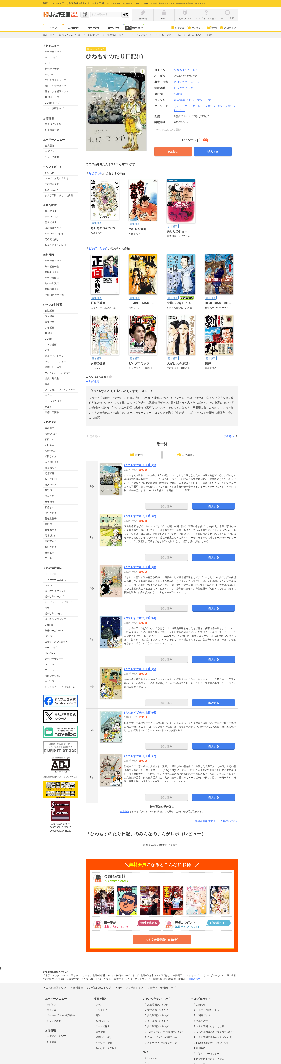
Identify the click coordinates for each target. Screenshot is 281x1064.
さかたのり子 (52, 496)
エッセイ (197, 106)
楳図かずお (51, 456)
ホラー (48, 395)
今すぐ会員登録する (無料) (162, 939)
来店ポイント (228, 28)
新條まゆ (49, 507)
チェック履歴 (52, 157)
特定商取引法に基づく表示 (208, 1058)
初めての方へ (52, 189)
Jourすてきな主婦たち (56, 642)
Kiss (47, 608)
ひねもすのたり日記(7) (140, 756)
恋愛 (47, 350)
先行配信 (73, 27)
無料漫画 (134, 27)
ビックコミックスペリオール (60, 687)
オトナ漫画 (51, 344)
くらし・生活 (182, 106)
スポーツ (49, 384)
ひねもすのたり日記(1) (140, 465)
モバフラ (49, 681)
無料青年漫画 (52, 283)
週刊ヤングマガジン (55, 591)
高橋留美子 (51, 530)
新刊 (211, 28)
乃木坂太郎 (51, 535)
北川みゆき (51, 484)
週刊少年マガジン (54, 613)
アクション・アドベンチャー (60, 389)
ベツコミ (49, 636)
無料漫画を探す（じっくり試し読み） (216, 821)
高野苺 (48, 524)
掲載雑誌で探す (53, 228)
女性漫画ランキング (156, 1009)
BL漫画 (48, 339)
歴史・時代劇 (52, 378)
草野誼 (48, 490)
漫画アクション (53, 675)
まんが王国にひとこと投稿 (59, 195)
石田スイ (49, 439)
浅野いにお (51, 433)
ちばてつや (187, 81)
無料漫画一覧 (52, 266)
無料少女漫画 (52, 277)
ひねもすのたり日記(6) (140, 712)
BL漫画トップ (52, 102)
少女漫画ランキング (156, 1015)
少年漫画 (49, 327)
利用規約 (199, 1048)
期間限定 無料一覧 (54, 294)
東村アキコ (51, 541)
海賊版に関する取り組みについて (60, 777)
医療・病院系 (52, 412)
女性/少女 (93, 27)
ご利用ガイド (52, 184)
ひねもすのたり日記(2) (140, 516)
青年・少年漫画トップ (56, 91)
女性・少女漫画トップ (56, 85)
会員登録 (49, 145)
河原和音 (49, 473)
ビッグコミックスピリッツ (59, 602)
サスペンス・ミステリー (58, 372)
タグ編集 (93, 381)
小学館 (178, 94)
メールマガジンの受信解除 (61, 1015)
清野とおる (51, 513)
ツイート (215, 49)
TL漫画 (48, 333)
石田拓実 (49, 445)
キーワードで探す (54, 233)
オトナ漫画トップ (54, 108)
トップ (53, 27)
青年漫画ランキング (156, 1020)
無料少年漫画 (52, 289)
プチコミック (52, 585)
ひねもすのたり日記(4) (140, 618)
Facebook (151, 1058)
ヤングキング (52, 664)
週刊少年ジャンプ (54, 596)
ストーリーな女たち (55, 579)
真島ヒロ (49, 552)
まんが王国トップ (54, 987)
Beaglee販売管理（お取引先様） (211, 1042)
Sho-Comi (50, 653)
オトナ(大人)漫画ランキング (160, 1042)
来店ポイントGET (54, 124)
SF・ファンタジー (54, 401)
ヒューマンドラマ (54, 355)
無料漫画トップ (53, 51)
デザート (49, 670)
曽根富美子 (51, 518)
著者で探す (51, 222)
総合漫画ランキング (156, 1004)
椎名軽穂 (49, 501)
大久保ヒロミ (52, 462)
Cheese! (49, 625)
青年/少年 (114, 27)
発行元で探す (52, 239)
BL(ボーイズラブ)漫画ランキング (163, 1037)
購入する (212, 151)
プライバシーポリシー (206, 1053)
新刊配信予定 (52, 68)
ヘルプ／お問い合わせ (56, 178)
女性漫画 (49, 310)
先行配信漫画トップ (55, 80)
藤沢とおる (51, 547)
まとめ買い (186, 454)
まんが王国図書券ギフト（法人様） (213, 1037)
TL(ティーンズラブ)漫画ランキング (164, 1031)
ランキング (195, 28)
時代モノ (210, 106)
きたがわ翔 (51, 479)
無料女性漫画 (52, 272)
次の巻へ (228, 436)
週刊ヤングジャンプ (55, 619)
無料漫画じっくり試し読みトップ (90, 987)
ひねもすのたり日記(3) (140, 567)
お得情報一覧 (52, 129)
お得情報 (51, 1041)
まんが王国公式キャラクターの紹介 (213, 1031)
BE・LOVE (51, 574)
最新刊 (136, 455)
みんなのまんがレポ (55, 245)
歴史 (220, 106)
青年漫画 (49, 322)
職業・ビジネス (53, 367)
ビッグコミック (98, 248)
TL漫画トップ (52, 97)
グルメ (48, 406)
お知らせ (49, 172)
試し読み (173, 151)
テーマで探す (52, 216)
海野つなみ (51, 450)
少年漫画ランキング (156, 1026)
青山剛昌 (49, 428)
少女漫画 (49, 316)
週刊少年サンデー (54, 658)
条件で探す (51, 211)
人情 (228, 106)
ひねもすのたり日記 (186, 69)
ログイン (49, 151)
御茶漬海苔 (51, 467)
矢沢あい (49, 558)
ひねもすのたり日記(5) (140, 669)
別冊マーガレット (54, 630)
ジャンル (177, 28)
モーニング (51, 647)
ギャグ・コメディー (55, 361)
